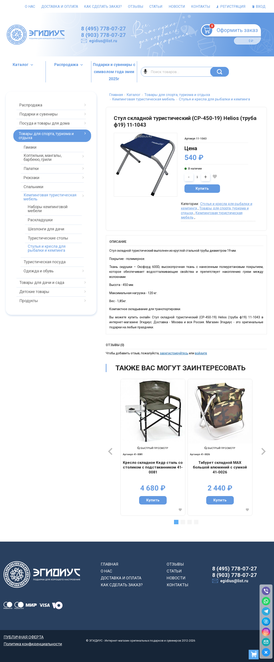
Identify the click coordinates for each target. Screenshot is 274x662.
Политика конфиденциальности (33, 644)
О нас (30, 6)
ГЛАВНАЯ (109, 564)
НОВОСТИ (176, 578)
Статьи (155, 6)
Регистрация (231, 6)
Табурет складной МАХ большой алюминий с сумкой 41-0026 (220, 467)
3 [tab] (189, 522)
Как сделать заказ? (103, 6)
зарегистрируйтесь (174, 353)
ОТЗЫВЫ (175, 564)
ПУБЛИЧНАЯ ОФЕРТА (24, 637)
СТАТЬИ (174, 571)
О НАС (106, 571)
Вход (259, 6)
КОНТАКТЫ (177, 584)
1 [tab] (176, 522)
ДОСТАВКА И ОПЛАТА (121, 578)
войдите (201, 353)
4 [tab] (196, 522)
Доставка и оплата (59, 6)
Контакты (200, 6)
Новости (177, 6)
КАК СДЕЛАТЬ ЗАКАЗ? (122, 584)
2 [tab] (183, 522)
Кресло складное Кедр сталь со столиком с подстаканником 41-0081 (153, 467)
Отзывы (135, 6)
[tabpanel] (152, 447)
